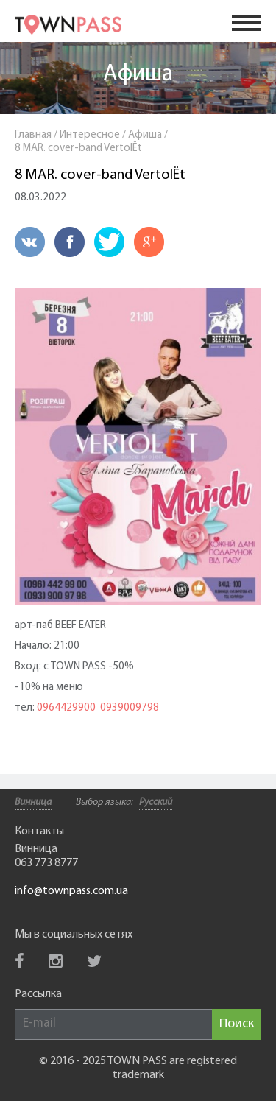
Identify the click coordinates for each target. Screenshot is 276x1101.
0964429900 (66, 708)
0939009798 (129, 708)
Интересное (90, 135)
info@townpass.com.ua (71, 891)
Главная (33, 135)
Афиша (138, 74)
